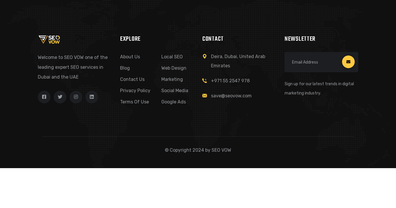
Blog (125, 68)
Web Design (173, 68)
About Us (130, 57)
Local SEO (172, 57)
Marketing (172, 79)
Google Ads (173, 102)
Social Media (174, 90)
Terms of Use (134, 102)
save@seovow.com (231, 96)
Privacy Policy (135, 90)
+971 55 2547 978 (230, 80)
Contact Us (132, 79)
